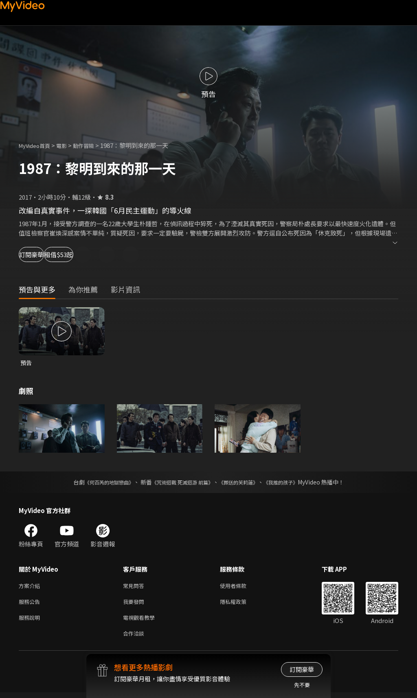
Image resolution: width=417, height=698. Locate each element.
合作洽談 (135, 638)
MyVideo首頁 (37, 145)
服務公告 (31, 604)
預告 (26, 363)
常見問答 (135, 587)
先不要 (302, 685)
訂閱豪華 (41, 254)
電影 (68, 145)
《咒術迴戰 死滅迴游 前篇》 (180, 483)
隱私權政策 (240, 604)
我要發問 (135, 604)
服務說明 (31, 621)
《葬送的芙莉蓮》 (244, 483)
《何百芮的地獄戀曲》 (98, 483)
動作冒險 (92, 145)
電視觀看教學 (141, 621)
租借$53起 (94, 254)
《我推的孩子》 (293, 483)
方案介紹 (31, 587)
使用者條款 (240, 587)
